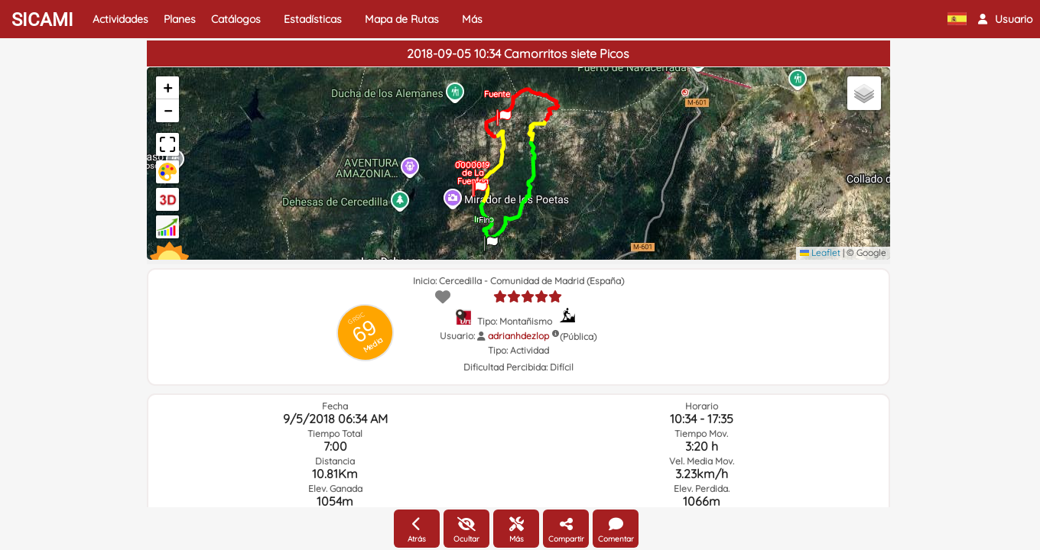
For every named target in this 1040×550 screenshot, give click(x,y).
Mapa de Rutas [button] (402, 19)
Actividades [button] (120, 19)
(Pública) (578, 336)
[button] (1005, 19)
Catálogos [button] (236, 19)
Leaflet (820, 252)
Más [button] (472, 19)
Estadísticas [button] (313, 19)
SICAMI (42, 20)
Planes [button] (180, 19)
